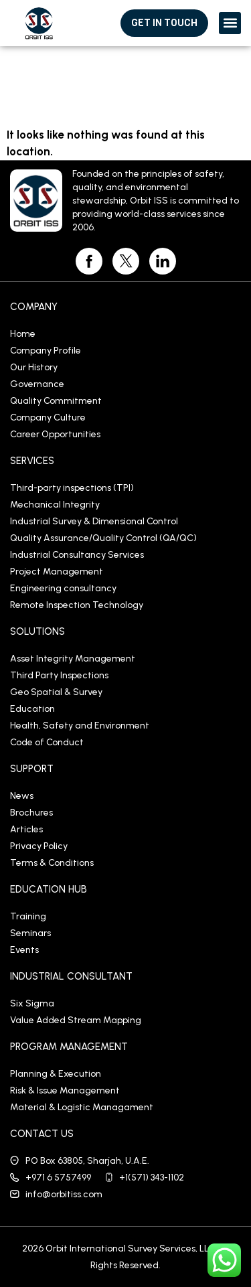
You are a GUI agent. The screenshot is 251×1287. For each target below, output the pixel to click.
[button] (230, 23)
